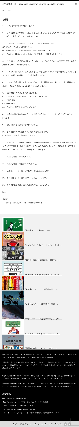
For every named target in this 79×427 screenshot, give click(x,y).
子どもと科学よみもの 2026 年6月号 (14, 398)
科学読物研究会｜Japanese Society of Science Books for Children (37, 424)
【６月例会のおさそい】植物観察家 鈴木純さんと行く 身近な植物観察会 (26, 402)
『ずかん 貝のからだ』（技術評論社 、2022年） (18, 405)
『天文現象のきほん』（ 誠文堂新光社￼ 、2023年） (19, 409)
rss (65, 424)
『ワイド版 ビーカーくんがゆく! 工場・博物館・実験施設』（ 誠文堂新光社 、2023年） (31, 413)
